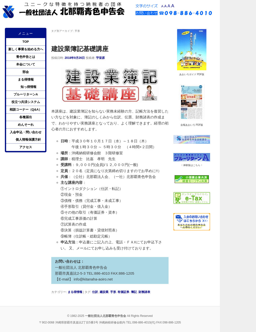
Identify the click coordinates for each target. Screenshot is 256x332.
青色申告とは (25, 57)
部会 (25, 72)
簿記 (134, 292)
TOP (25, 41)
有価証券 (123, 292)
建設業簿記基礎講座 (79, 48)
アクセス (25, 147)
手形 (113, 292)
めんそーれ (26, 124)
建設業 (104, 292)
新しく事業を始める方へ (25, 49)
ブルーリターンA (25, 94)
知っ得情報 (28, 87)
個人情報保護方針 (28, 139)
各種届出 (25, 117)
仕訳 (95, 292)
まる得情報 (75, 292)
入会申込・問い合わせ (26, 132)
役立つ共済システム (25, 102)
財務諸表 (144, 292)
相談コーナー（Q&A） (26, 109)
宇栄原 (100, 58)
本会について (25, 64)
